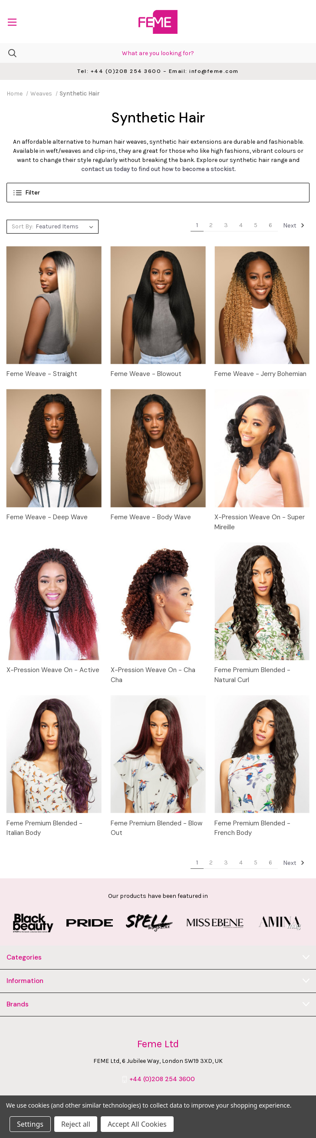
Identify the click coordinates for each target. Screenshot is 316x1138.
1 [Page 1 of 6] (197, 225)
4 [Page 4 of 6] (241, 225)
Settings (30, 1124)
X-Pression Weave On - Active (53, 670)
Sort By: (22, 226)
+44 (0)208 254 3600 (162, 1079)
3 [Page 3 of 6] (226, 225)
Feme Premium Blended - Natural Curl (252, 675)
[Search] (8, 53)
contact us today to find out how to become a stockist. (158, 169)
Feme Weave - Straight (42, 373)
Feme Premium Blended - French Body (252, 828)
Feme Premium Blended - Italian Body (44, 828)
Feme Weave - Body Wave (151, 517)
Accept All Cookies (137, 1124)
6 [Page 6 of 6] (270, 225)
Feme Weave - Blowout (146, 373)
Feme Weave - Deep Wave (47, 517)
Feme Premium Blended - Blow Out (156, 828)
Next (294, 225)
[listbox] (65, 226)
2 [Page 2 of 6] (211, 225)
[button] (158, 192)
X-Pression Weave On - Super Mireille (259, 522)
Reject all (75, 1124)
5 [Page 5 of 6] (255, 225)
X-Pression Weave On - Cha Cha (153, 675)
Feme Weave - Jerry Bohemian (260, 373)
